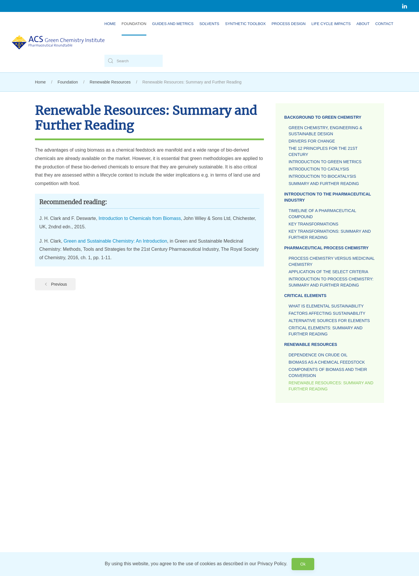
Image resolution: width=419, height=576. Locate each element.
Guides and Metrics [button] (172, 24)
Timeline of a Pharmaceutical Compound (322, 213)
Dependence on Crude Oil (318, 355)
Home (110, 24)
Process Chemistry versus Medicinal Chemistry (331, 261)
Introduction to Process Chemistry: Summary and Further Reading (331, 282)
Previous (55, 284)
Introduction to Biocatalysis (322, 176)
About (363, 24)
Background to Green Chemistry (322, 117)
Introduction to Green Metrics (325, 161)
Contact (384, 24)
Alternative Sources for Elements (329, 320)
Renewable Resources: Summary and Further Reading (331, 386)
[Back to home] (58, 42)
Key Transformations (313, 224)
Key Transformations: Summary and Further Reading (330, 234)
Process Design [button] (288, 24)
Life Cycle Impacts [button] (331, 24)
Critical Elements (305, 295)
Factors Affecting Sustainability (327, 313)
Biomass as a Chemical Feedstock (327, 362)
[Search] (133, 61)
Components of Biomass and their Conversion (328, 372)
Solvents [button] (209, 24)
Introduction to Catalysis (319, 169)
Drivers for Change (312, 141)
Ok (303, 564)
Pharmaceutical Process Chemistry (326, 248)
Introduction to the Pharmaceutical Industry (327, 197)
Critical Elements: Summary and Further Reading (326, 331)
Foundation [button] (134, 24)
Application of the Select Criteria (328, 271)
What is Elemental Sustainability (326, 306)
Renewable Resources (310, 344)
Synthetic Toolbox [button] (245, 24)
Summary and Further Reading (324, 183)
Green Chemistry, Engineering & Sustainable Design (325, 130)
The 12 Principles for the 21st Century (323, 151)
